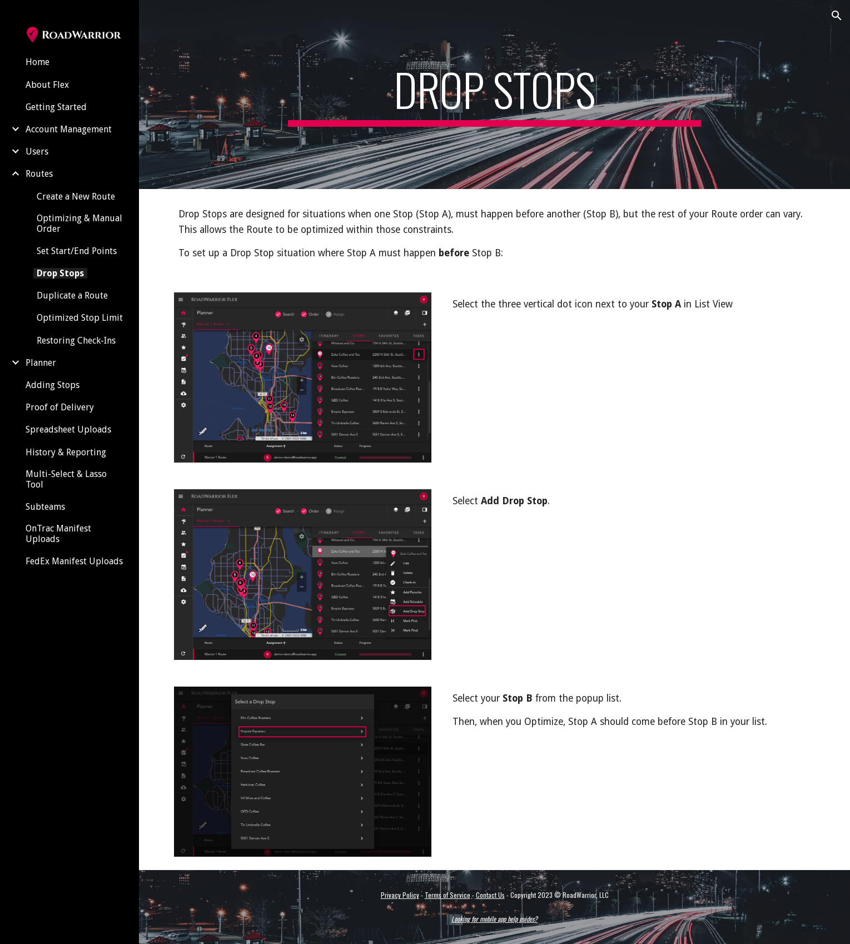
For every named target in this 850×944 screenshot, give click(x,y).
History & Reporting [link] (66, 452)
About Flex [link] (47, 85)
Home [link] (37, 62)
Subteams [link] (45, 506)
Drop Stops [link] (60, 273)
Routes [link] (39, 173)
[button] (836, 15)
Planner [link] (41, 362)
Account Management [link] (69, 129)
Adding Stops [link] (52, 385)
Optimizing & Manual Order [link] (79, 223)
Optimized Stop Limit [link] (80, 317)
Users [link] (37, 151)
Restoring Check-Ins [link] (76, 340)
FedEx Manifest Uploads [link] (74, 561)
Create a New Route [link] (76, 196)
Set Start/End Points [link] (77, 251)
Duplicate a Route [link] (72, 295)
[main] (494, 94)
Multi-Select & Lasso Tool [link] (66, 479)
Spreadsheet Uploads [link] (68, 429)
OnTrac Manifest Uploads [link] (58, 533)
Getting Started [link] (56, 107)
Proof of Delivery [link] (60, 407)
